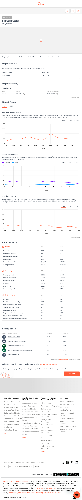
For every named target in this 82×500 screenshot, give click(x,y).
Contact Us (19, 463)
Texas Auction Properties (50, 406)
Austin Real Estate (29, 409)
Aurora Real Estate (29, 406)
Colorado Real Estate (12, 416)
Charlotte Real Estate (30, 426)
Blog (5, 466)
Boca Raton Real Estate (31, 415)
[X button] (72, 462)
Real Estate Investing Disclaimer (39, 493)
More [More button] (6, 433)
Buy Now (72, 374)
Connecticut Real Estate (13, 419)
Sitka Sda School (13, 355)
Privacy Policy (52, 488)
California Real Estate (12, 413)
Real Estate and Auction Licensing (15, 481)
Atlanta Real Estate (29, 403)
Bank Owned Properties (68, 426)
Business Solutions (67, 404)
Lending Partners (66, 410)
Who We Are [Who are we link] (8, 463)
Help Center (30, 463)
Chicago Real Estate (30, 429)
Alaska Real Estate (11, 404)
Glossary (40, 463)
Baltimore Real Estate (30, 412)
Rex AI (36, 466)
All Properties (46, 403)
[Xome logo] (41, 3)
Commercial (64, 407)
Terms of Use (39, 488)
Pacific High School (14, 337)
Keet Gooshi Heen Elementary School (20, 350)
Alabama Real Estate (12, 401)
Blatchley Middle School (15, 346)
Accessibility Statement (18, 493)
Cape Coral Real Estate (31, 423)
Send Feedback (41, 388)
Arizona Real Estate (11, 407)
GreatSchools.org (63, 359)
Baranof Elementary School (17, 341)
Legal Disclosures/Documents (20, 466)
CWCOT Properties (67, 418)
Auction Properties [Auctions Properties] (67, 401)
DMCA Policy (56, 493)
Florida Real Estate (11, 430)
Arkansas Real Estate (12, 410)
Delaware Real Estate (12, 422)
